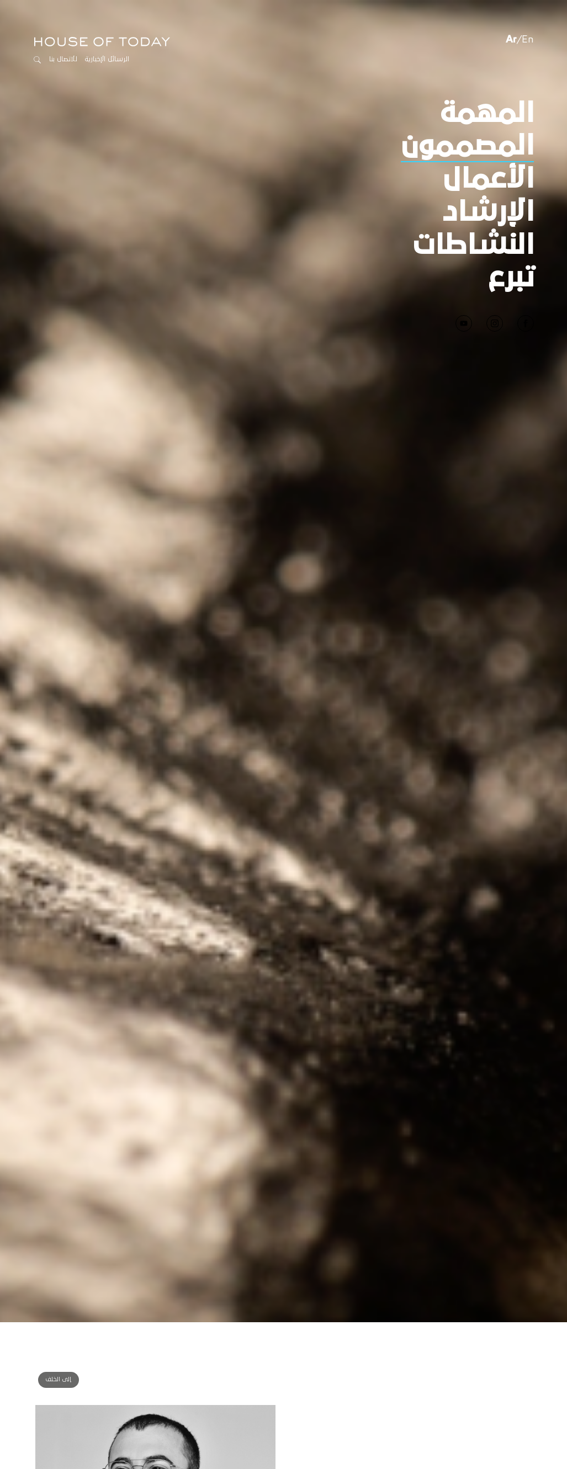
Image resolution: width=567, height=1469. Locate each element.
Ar (511, 6)
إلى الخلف (58, 1346)
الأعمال (488, 145)
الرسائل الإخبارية (107, 26)
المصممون (467, 112)
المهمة (486, 80)
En (528, 6)
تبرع (511, 244)
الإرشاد (488, 178)
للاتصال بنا (63, 26)
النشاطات (473, 212)
